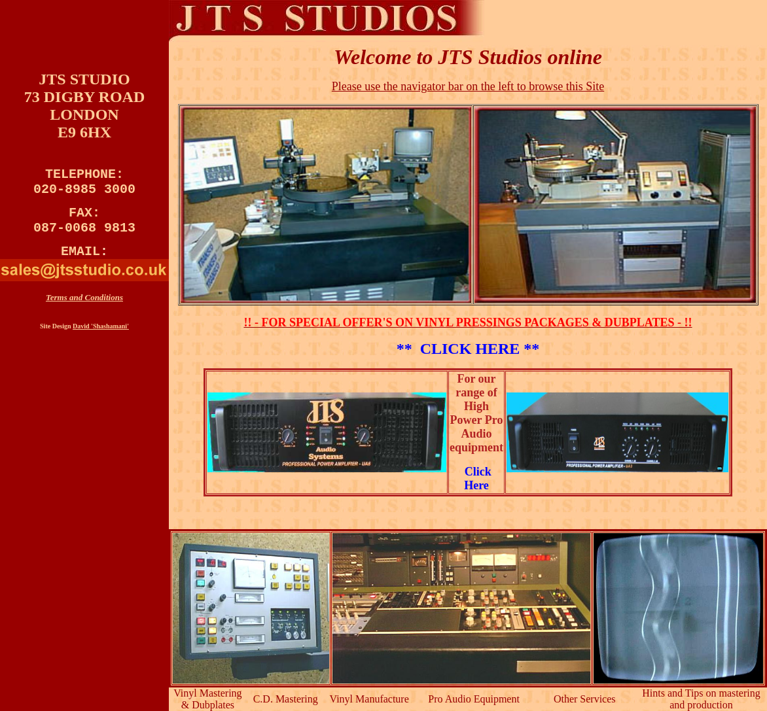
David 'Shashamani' (101, 339)
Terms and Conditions (84, 310)
